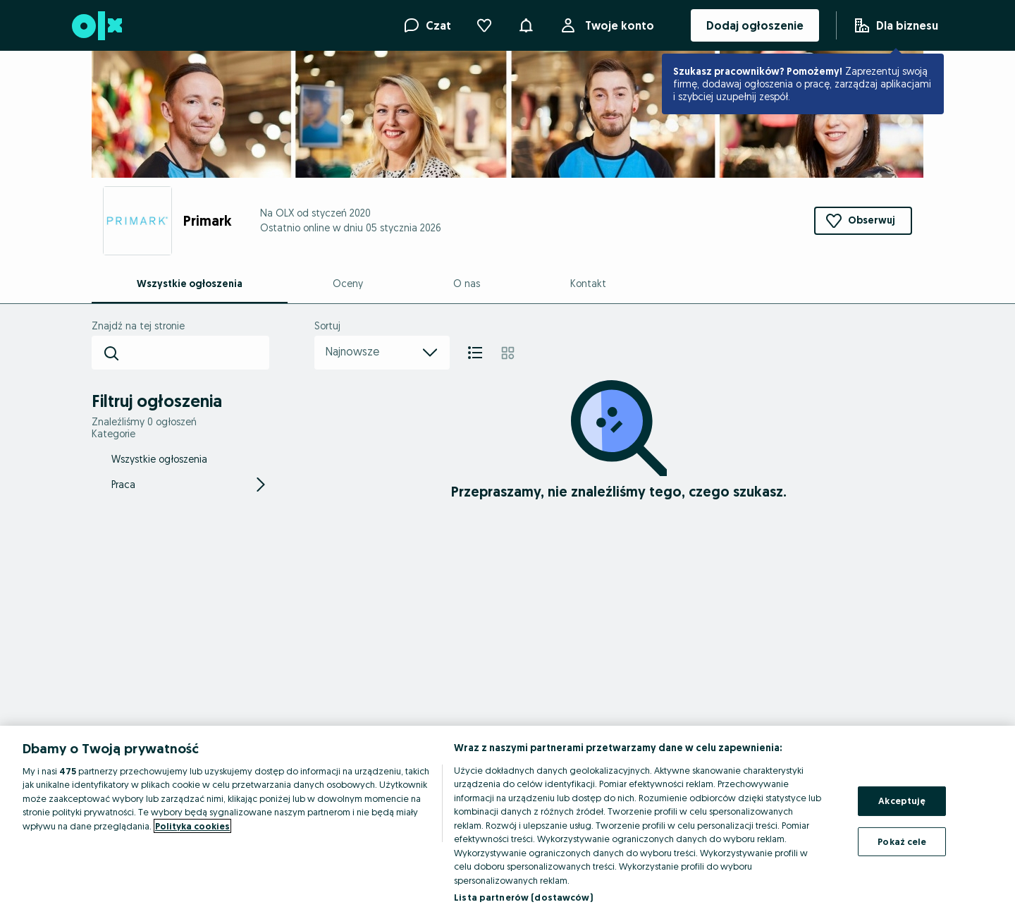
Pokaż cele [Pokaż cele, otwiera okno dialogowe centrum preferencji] (902, 840)
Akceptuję (901, 800)
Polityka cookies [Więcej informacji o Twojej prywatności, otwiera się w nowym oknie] (192, 826)
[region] (507, 822)
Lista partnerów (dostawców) (523, 897)
